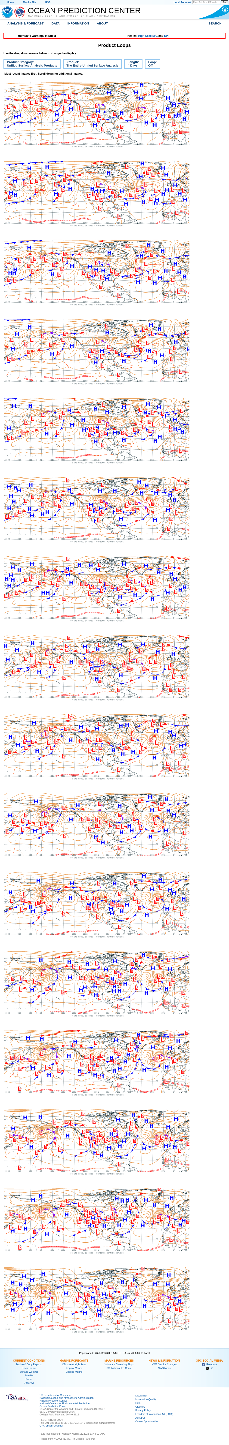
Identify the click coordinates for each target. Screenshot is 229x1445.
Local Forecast (182, 2)
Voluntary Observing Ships (119, 1364)
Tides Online (29, 1368)
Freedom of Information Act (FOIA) (154, 1414)
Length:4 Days (131, 64)
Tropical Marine (73, 1368)
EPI (166, 35)
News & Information (164, 1360)
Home (10, 2)
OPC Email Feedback (51, 1425)
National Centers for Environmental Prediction (65, 1403)
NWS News (164, 1368)
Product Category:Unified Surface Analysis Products (30, 64)
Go (224, 2)
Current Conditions (29, 1360)
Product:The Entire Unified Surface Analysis (90, 64)
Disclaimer (141, 1395)
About (102, 23)
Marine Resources (119, 1360)
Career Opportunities (146, 1421)
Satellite (29, 1375)
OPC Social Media (209, 1360)
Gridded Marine (73, 1371)
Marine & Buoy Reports (29, 1364)
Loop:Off (151, 64)
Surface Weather (29, 1371)
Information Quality (145, 1399)
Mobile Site (29, 2)
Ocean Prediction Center (84, 10)
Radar (28, 1379)
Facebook (209, 1364)
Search (215, 23)
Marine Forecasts (74, 1360)
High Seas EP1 (148, 35)
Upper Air (29, 1382)
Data (56, 23)
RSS (47, 2)
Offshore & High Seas (74, 1364)
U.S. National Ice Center (119, 1368)
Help (137, 1403)
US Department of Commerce (56, 1395)
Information (78, 23)
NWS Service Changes (164, 1364)
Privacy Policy (143, 1410)
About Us (140, 1417)
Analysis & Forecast (25, 23)
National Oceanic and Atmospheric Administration (72, 16)
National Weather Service (54, 1400)
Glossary (140, 1406)
